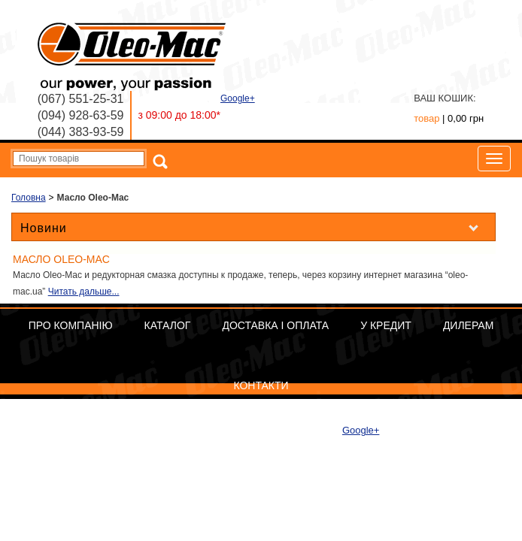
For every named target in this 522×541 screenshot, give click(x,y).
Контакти (260, 385)
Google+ (237, 98)
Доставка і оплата (275, 325)
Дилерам (468, 325)
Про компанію (71, 325)
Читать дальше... (84, 291)
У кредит (385, 325)
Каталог (167, 325)
